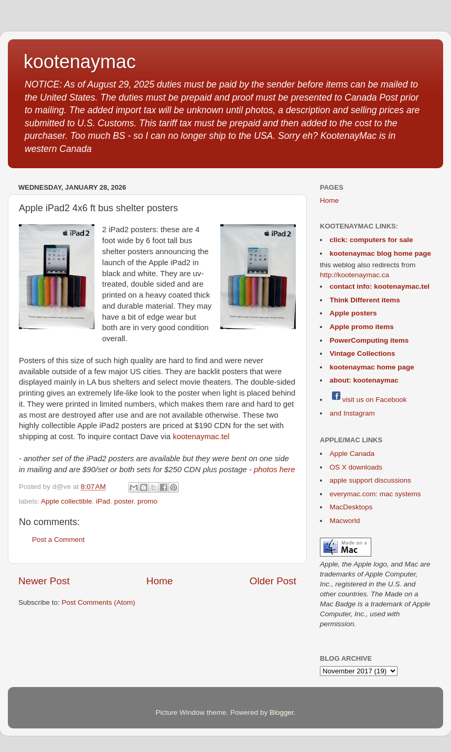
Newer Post (44, 580)
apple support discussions (370, 480)
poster (124, 501)
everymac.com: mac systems (375, 494)
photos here (274, 469)
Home (159, 580)
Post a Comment (58, 539)
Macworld (345, 521)
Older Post (273, 580)
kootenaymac (80, 61)
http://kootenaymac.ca (354, 275)
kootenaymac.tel (201, 436)
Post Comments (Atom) (98, 602)
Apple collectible (66, 501)
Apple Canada (352, 453)
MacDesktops (351, 507)
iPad (103, 501)
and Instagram (352, 413)
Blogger (282, 712)
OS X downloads (356, 467)
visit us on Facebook (368, 400)
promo (147, 501)
